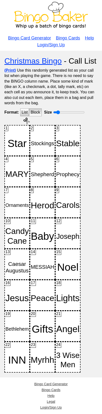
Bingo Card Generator (29, 38)
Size (48, 112)
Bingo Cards (68, 38)
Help (89, 38)
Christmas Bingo (33, 61)
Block (35, 112)
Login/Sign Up (51, 44)
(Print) (10, 70)
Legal (51, 401)
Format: (11, 112)
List (25, 112)
